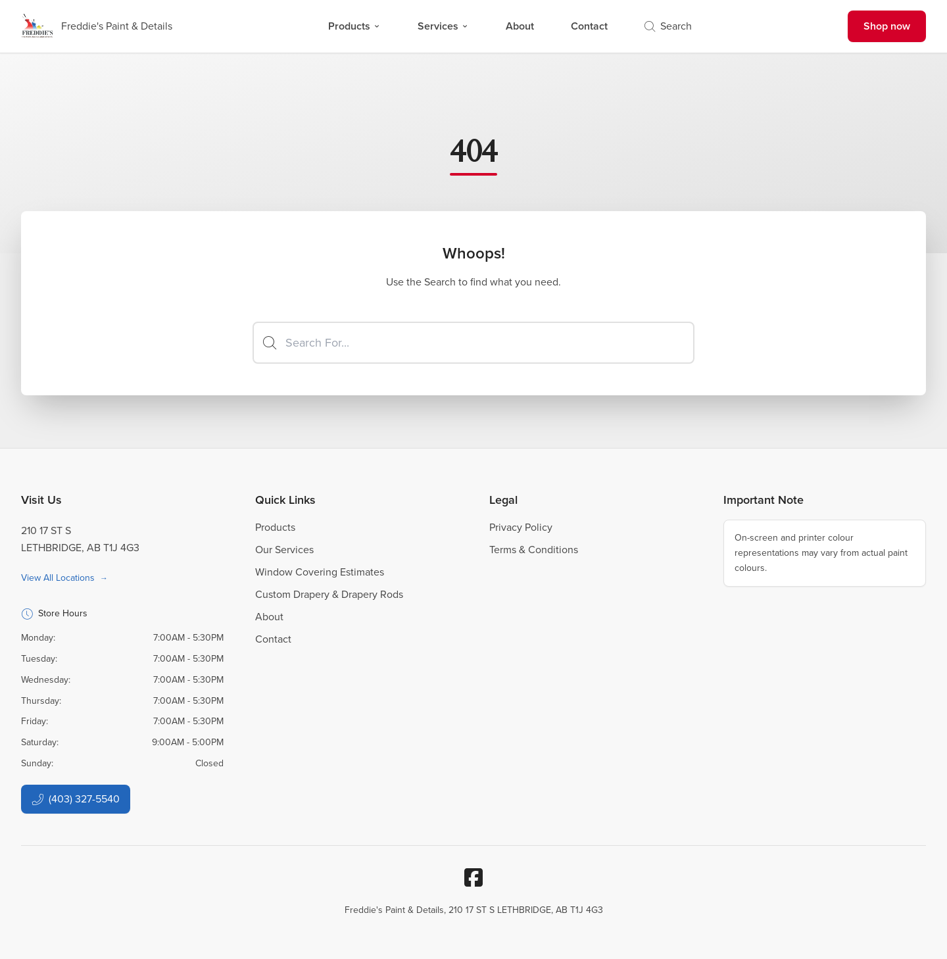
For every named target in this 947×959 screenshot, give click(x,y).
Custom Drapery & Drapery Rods (329, 594)
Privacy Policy (520, 527)
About (520, 26)
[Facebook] (473, 877)
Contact (589, 26)
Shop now (886, 26)
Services (443, 26)
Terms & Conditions (533, 549)
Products (354, 26)
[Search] (473, 343)
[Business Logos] (96, 26)
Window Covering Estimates (319, 571)
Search (668, 26)
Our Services (284, 549)
